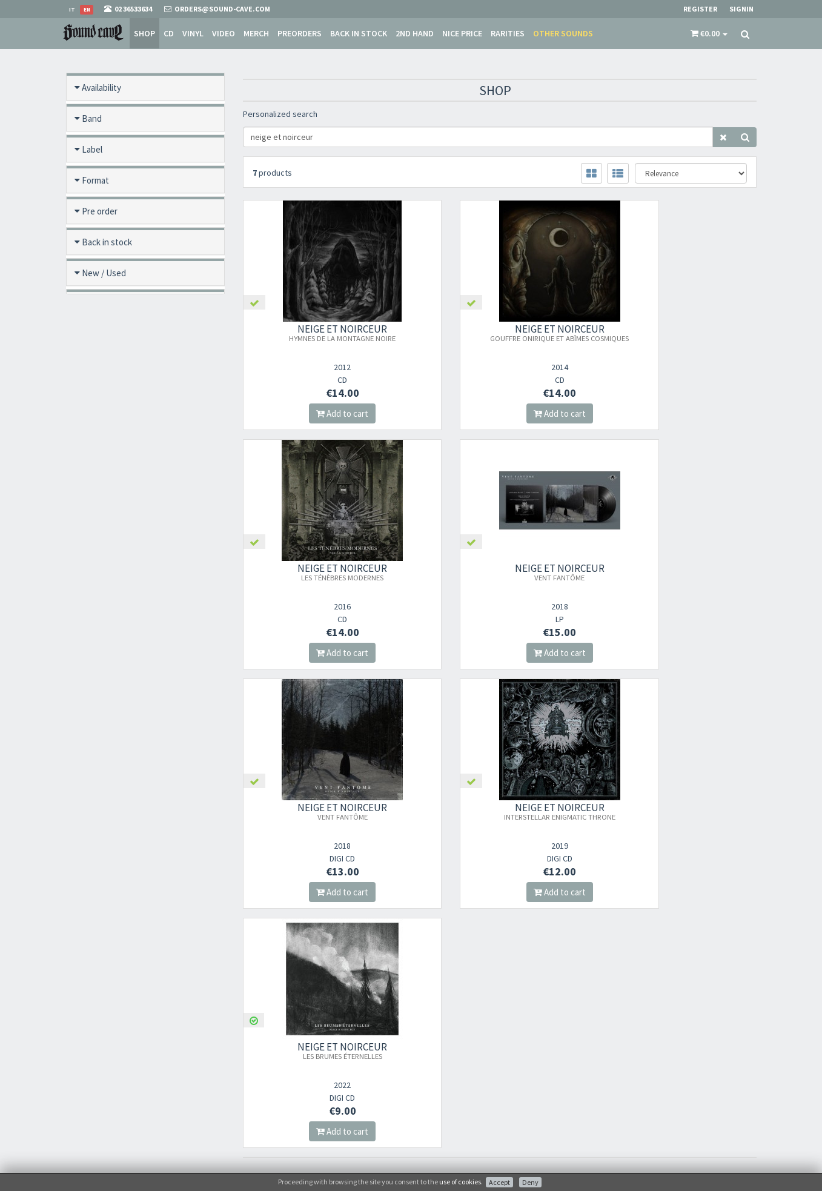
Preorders (299, 33)
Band (92, 118)
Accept (499, 1182)
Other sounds (563, 33)
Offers (93, 304)
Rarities (508, 33)
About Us (435, 1025)
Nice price (462, 33)
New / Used (104, 273)
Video (223, 33)
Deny (530, 1182)
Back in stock (358, 33)
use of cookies (460, 1181)
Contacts (435, 1103)
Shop (144, 33)
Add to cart (322, 413)
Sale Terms (437, 1056)
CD (169, 33)
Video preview (108, 458)
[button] (709, 33)
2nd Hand (415, 33)
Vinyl (193, 33)
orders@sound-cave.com (135, 1044)
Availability (101, 87)
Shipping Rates (444, 1072)
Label (92, 149)
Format (95, 180)
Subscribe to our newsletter (303, 1084)
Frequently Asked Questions (464, 1088)
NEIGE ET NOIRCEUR (322, 332)
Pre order (100, 211)
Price (91, 427)
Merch (256, 33)
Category (99, 365)
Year (90, 396)
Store (428, 1040)
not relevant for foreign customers (475, 1119)
